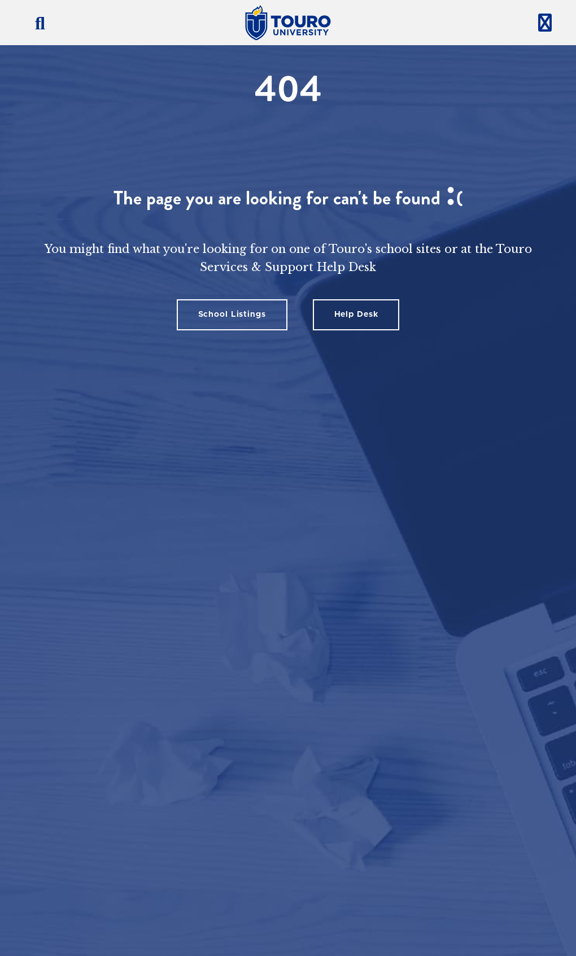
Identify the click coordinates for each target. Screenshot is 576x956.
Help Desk (356, 314)
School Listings (232, 314)
